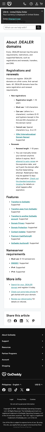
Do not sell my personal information (22, 404)
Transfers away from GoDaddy (24, 209)
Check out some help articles (23, 292)
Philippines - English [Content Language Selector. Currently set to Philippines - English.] (12, 384)
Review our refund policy (21, 299)
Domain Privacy (17, 223)
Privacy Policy (21, 399)
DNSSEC (14, 263)
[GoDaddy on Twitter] (22, 391)
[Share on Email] (9, 320)
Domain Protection (19, 227)
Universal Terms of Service (22, 427)
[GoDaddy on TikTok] (16, 391)
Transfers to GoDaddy (20, 202)
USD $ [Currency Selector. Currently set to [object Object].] (39, 384)
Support (5, 341)
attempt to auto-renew (25, 161)
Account (5, 360)
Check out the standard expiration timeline (27, 181)
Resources (6, 347)
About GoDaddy (8, 335)
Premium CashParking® (21, 236)
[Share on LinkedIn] (21, 320)
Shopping (6, 366)
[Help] (31, 4)
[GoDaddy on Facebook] (4, 391)
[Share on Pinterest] (33, 320)
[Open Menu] (3, 4)
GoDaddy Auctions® (20, 243)
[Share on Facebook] (15, 320)
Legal (11, 399)
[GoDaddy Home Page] (12, 374)
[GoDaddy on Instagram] (10, 391)
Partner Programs (9, 353)
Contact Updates (18, 232)
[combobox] (20, 27)
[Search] (38, 27)
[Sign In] (36, 4)
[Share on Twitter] (27, 320)
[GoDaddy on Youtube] (28, 391)
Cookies (33, 399)
